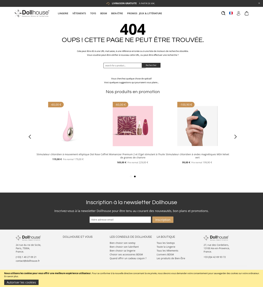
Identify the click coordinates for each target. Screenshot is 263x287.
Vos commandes (72, 252)
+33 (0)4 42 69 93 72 (215, 257)
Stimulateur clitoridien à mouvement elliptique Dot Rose (68, 154)
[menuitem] (65, 13)
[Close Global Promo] (259, 3)
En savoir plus (11, 276)
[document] (132, 278)
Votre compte (70, 245)
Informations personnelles (77, 249)
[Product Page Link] (68, 150)
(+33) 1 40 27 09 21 (26, 257)
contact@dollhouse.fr (28, 260)
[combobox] (124, 65)
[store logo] (31, 13)
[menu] (110, 13)
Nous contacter (71, 242)
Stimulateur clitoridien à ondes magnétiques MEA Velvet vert (197, 156)
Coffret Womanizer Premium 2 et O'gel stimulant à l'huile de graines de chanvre (133, 156)
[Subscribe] (162, 220)
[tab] (110, 13)
